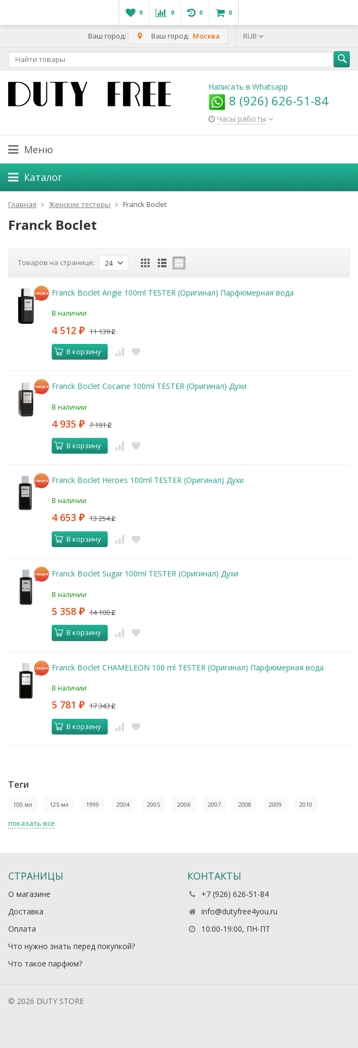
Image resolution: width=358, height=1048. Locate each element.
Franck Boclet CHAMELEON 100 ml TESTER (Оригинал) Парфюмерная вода (188, 667)
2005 (153, 804)
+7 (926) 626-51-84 (235, 894)
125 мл (59, 804)
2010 (305, 804)
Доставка (26, 911)
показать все (31, 823)
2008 (244, 804)
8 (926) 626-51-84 (268, 100)
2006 (183, 804)
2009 (275, 804)
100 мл (22, 804)
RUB (253, 36)
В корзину (77, 351)
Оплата (22, 929)
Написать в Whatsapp (248, 86)
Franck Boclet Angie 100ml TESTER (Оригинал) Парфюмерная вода (173, 292)
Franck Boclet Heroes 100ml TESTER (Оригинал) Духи (148, 480)
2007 (214, 804)
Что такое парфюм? (45, 963)
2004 (122, 804)
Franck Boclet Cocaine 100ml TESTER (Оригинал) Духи (149, 386)
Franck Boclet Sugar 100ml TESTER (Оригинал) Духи (145, 573)
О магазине (29, 894)
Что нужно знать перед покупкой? (71, 946)
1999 (92, 804)
